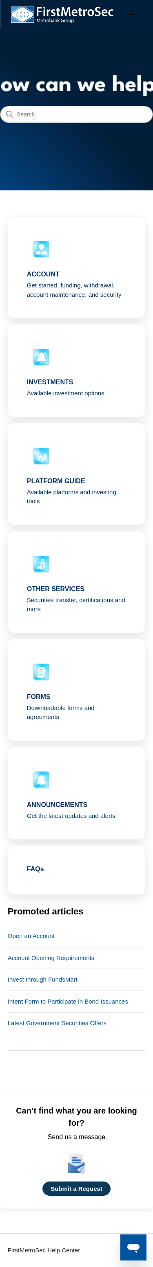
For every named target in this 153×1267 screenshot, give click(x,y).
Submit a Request (76, 1188)
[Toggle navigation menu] (131, 14)
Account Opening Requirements (51, 957)
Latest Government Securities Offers (57, 1022)
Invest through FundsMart (43, 979)
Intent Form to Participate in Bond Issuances (68, 1001)
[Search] (76, 114)
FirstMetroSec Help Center (44, 1250)
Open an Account (31, 935)
